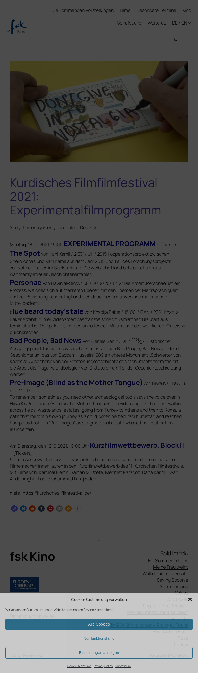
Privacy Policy (103, 666)
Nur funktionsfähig (99, 638)
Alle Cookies (99, 624)
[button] (190, 599)
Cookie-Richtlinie (79, 666)
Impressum (123, 666)
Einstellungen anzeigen (99, 652)
